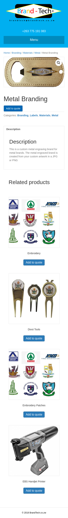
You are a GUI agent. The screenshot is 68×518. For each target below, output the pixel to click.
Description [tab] (13, 129)
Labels (34, 115)
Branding (16, 52)
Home (7, 52)
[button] (58, 62)
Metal (37, 52)
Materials (27, 52)
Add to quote (13, 108)
